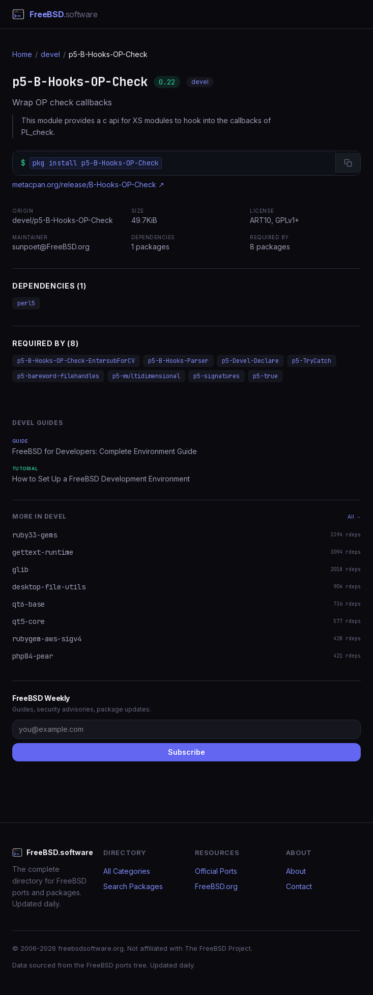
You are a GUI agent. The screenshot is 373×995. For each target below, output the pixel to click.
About (296, 871)
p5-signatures (216, 376)
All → (354, 517)
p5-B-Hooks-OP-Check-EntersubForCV (76, 361)
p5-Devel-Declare (250, 361)
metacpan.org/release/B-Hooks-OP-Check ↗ (88, 184)
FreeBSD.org (216, 886)
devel (50, 54)
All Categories (126, 871)
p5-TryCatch (311, 361)
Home (22, 54)
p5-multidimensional (146, 376)
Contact (299, 886)
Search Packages (133, 886)
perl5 (26, 303)
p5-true (265, 376)
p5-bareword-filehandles (58, 376)
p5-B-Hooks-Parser (178, 361)
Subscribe (186, 752)
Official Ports (216, 871)
